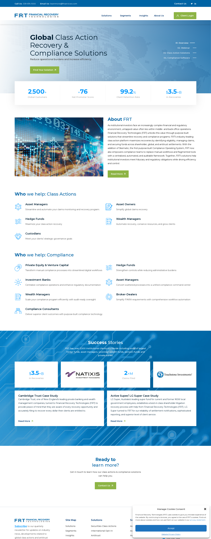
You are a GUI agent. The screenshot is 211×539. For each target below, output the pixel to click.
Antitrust (96, 535)
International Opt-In (102, 530)
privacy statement (197, 520)
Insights (143, 13)
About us (159, 13)
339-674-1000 (29, 3)
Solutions (106, 13)
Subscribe (21, 526)
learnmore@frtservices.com (63, 3)
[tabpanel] (105, 398)
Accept (171, 528)
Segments (125, 13)
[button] (205, 509)
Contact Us (180, 3)
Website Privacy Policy (171, 534)
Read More (118, 174)
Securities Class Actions (103, 526)
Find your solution (44, 70)
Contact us (105, 485)
